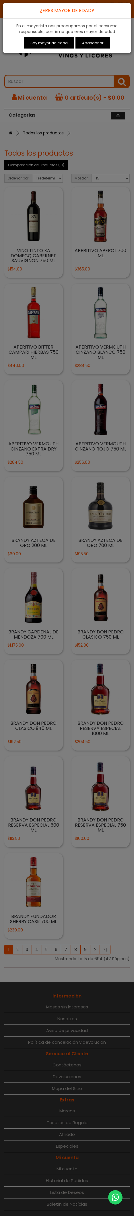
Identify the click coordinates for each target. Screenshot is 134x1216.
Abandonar (93, 43)
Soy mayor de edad (49, 43)
